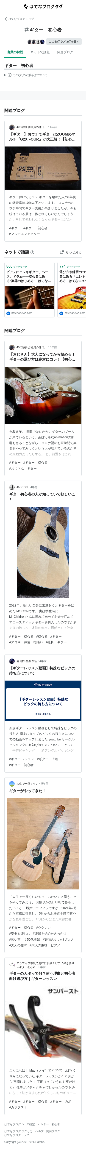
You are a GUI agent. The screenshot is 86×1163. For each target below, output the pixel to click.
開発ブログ (53, 1131)
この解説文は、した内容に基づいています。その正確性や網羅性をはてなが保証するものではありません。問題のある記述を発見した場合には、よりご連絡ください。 (26, 75)
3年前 (53, 347)
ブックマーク (16, 266)
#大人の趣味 (18, 945)
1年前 (53, 127)
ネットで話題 (40, 52)
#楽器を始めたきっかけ (50, 933)
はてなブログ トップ (19, 19)
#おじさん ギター (23, 468)
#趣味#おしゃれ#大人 (58, 939)
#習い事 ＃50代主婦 (24, 939)
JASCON (22, 487)
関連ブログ (65, 52)
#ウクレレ (43, 927)
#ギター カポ (60, 1101)
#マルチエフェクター (24, 234)
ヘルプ (39, 1131)
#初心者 (42, 636)
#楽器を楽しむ (19, 933)
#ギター (15, 228)
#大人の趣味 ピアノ (45, 945)
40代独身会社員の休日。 (32, 127)
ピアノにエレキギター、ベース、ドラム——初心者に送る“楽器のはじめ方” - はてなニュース (28, 277)
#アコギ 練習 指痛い (26, 642)
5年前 (44, 783)
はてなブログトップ (16, 1135)
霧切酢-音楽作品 (27, 661)
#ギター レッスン (21, 759)
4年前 (34, 487)
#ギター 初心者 (35, 228)
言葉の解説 (15, 52)
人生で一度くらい (28, 783)
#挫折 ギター (56, 642)
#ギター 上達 (47, 759)
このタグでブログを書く (64, 41)
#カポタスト (18, 1107)
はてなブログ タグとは (18, 1131)
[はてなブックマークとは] (32, 252)
